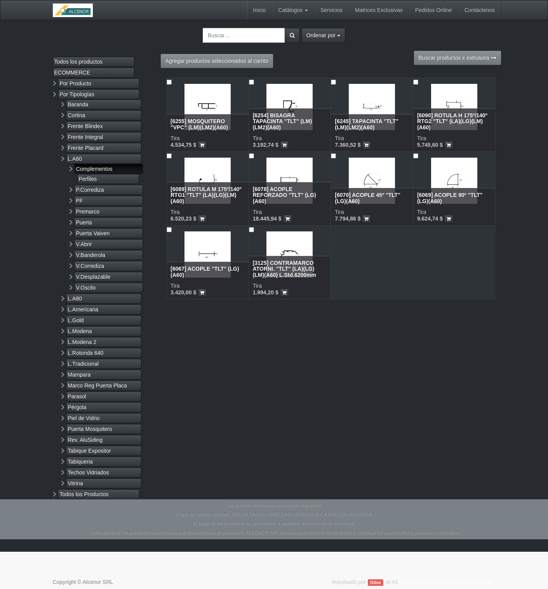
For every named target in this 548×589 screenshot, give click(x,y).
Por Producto (75, 83)
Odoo (375, 582)
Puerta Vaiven (93, 233)
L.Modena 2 (82, 342)
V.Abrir (84, 244)
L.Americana (83, 309)
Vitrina (75, 483)
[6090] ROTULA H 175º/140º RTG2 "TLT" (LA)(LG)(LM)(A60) (452, 121)
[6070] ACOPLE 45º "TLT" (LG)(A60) (367, 198)
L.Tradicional (83, 364)
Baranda (78, 104)
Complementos (94, 169)
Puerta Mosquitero (90, 429)
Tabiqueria (80, 462)
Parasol (77, 396)
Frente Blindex (85, 126)
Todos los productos (78, 62)
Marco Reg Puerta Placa (97, 385)
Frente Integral (85, 137)
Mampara (79, 375)
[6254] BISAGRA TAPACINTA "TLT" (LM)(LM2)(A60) (282, 121)
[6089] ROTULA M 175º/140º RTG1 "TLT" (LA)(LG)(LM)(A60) (205, 195)
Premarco (87, 211)
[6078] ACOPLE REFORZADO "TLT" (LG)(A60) (284, 195)
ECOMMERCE (72, 72)
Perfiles (88, 179)
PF (79, 201)
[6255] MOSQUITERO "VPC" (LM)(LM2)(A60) (199, 124)
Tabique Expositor (89, 451)
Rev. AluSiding (85, 440)
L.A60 (75, 159)
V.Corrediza (90, 266)
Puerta (84, 222)
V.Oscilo (86, 288)
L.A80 (75, 298)
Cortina (76, 115)
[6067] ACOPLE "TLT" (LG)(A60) (204, 272)
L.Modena (80, 331)
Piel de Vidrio (83, 418)
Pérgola (77, 407)
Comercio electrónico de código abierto (447, 582)
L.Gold (76, 320)
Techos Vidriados (88, 472)
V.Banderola (90, 255)
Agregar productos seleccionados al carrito (216, 61)
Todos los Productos (83, 494)
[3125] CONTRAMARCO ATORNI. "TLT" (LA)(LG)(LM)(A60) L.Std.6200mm (284, 269)
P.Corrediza (90, 190)
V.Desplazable (93, 277)
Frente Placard (85, 148)
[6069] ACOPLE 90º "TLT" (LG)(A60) (450, 198)
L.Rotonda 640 (85, 353)
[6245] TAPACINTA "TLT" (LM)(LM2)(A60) (366, 124)
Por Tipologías (76, 94)
